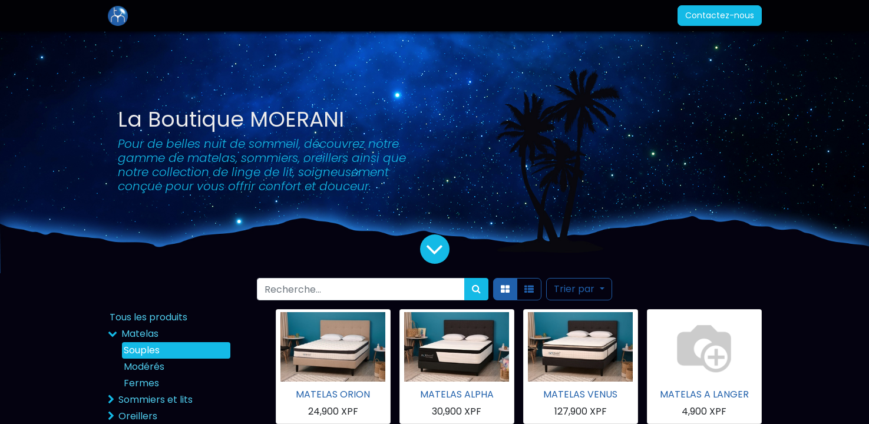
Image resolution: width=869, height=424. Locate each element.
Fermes (141, 383)
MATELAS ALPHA (457, 394)
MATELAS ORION (333, 394)
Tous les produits (148, 317)
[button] (579, 289)
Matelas (139, 333)
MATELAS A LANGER (704, 394)
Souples (142, 350)
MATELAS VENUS (580, 394)
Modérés (144, 366)
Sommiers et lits (155, 399)
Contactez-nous (719, 15)
